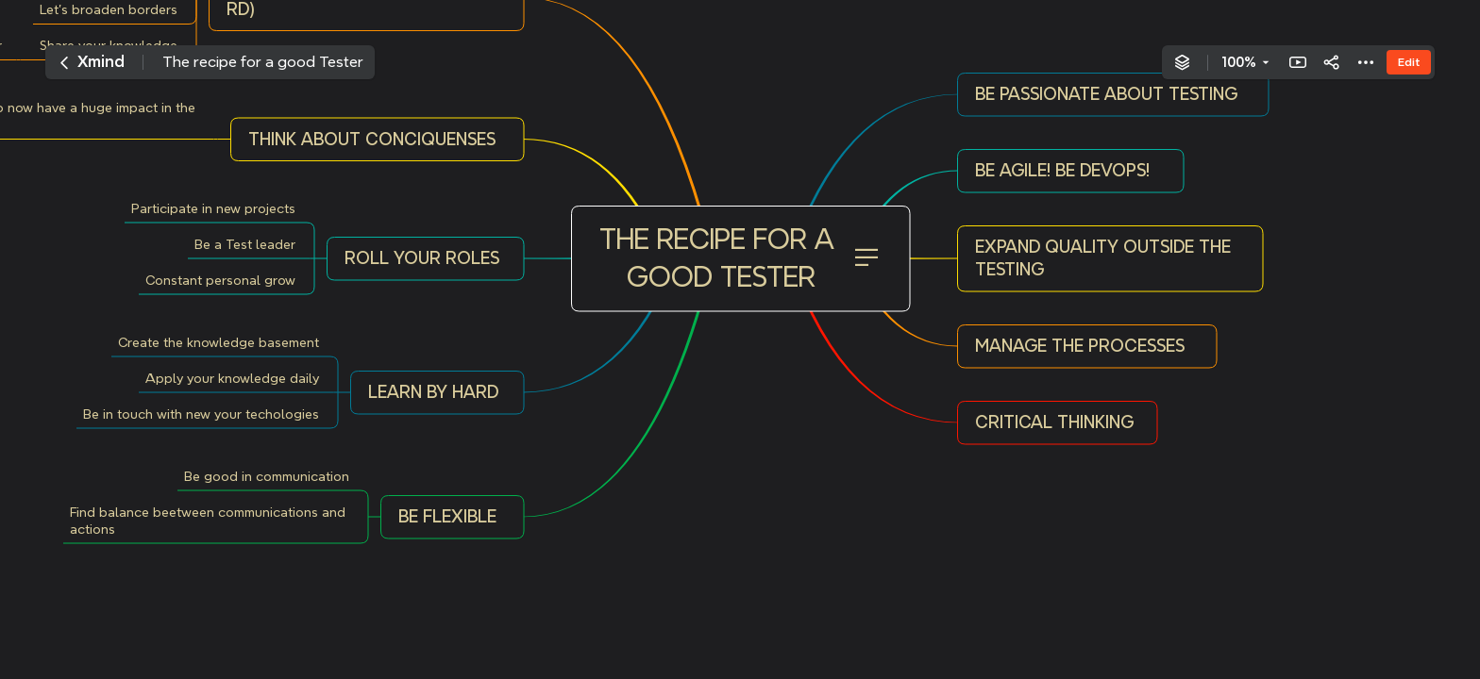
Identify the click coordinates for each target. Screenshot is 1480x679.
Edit (1409, 62)
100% (1238, 62)
